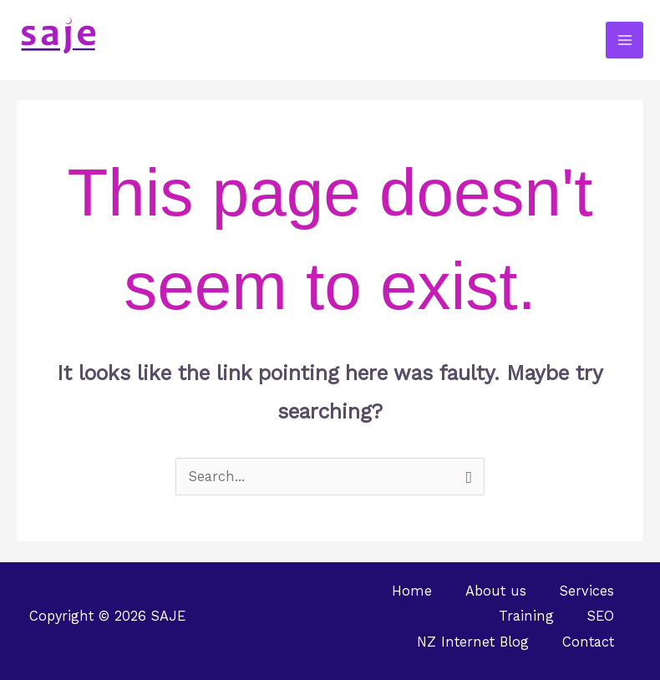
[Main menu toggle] (624, 40)
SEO (600, 616)
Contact (588, 642)
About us (495, 591)
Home (412, 591)
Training (526, 616)
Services (587, 591)
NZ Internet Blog (473, 642)
